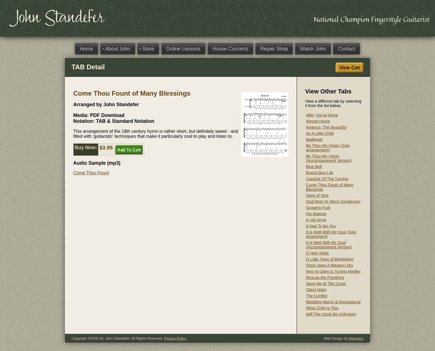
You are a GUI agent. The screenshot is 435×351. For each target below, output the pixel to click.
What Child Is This (322, 308)
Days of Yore (317, 195)
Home (86, 49)
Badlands (314, 139)
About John (117, 49)
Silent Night (316, 290)
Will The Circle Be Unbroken (331, 314)
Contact (346, 49)
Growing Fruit (318, 207)
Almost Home (318, 121)
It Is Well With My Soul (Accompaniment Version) (329, 244)
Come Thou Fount (91, 173)
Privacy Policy (175, 338)
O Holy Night (317, 253)
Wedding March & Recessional (333, 302)
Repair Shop (274, 49)
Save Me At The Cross (326, 283)
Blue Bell (314, 166)
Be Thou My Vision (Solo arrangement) (328, 147)
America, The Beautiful (326, 127)
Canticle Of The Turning (327, 179)
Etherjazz (356, 338)
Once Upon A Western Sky (329, 265)
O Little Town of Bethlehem (330, 259)
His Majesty (316, 214)
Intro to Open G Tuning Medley (333, 271)
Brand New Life (319, 173)
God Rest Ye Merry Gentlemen (333, 201)
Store (148, 49)
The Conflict (316, 296)
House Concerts (230, 49)
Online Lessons (183, 49)
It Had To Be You (321, 226)
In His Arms (316, 220)
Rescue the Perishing (325, 277)
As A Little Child (320, 133)
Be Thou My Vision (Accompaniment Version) (329, 158)
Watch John (313, 49)
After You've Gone (322, 115)
